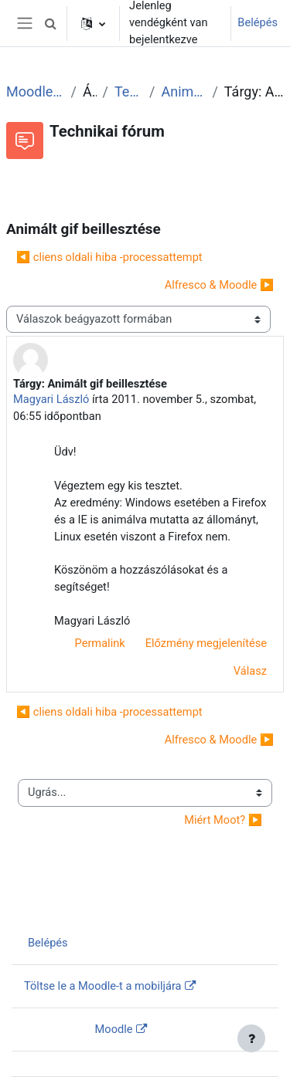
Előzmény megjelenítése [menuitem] (206, 643)
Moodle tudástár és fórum (35, 91)
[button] (50, 23)
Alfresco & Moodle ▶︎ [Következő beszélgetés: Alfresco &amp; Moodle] (219, 285)
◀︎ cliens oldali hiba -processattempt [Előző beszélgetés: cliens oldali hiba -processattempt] (109, 257)
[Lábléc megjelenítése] (251, 1038)
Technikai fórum (128, 91)
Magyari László (51, 399)
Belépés (257, 22)
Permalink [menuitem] (100, 643)
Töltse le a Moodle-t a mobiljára (103, 986)
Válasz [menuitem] (250, 671)
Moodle (114, 1029)
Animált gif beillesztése (184, 91)
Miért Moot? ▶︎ (223, 820)
